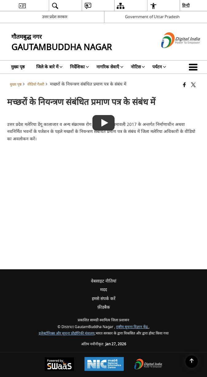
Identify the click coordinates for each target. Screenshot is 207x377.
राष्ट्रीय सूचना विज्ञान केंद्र (132, 327)
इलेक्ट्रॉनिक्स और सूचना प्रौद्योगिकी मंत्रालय (67, 333)
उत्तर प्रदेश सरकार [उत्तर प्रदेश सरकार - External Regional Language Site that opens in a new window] (54, 17)
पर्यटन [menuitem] (159, 67)
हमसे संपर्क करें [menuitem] (103, 298)
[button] (194, 67)
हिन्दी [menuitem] (185, 5)
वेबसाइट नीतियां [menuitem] (103, 281)
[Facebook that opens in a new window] (184, 85)
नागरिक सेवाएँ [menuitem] (109, 67)
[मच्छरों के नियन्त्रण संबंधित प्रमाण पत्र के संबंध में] (103, 117)
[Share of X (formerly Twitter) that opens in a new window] (193, 85)
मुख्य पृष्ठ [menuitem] (18, 67)
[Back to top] (192, 361)
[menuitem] (22, 5)
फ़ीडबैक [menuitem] (103, 307)
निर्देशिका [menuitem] (79, 67)
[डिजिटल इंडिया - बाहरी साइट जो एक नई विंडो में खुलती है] (173, 53)
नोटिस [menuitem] (138, 67)
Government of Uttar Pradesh (152, 17)
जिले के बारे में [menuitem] (49, 67)
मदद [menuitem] (103, 290)
